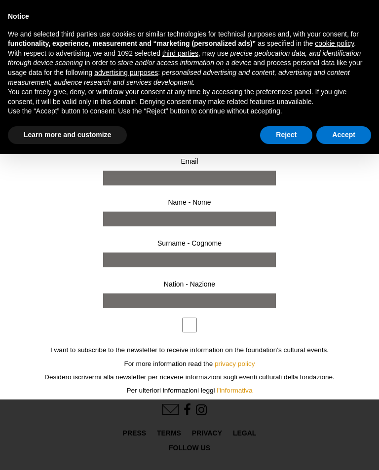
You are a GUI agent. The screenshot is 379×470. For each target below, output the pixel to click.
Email (189, 161)
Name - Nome (189, 202)
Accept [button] (343, 135)
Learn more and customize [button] (67, 135)
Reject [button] (286, 135)
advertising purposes (126, 72)
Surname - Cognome (189, 243)
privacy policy (235, 363)
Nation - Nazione (189, 284)
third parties (180, 53)
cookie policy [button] (334, 43)
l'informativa (234, 390)
